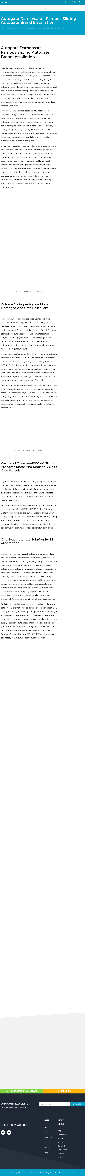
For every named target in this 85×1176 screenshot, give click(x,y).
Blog (46, 1153)
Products (48, 1137)
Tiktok (60, 1138)
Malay (46, 1148)
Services (47, 1143)
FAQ (60, 1131)
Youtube (61, 1142)
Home (3, 28)
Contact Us (62, 1135)
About (47, 1132)
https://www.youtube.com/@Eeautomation (25, 638)
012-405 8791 (20, 1125)
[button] (46, 8)
